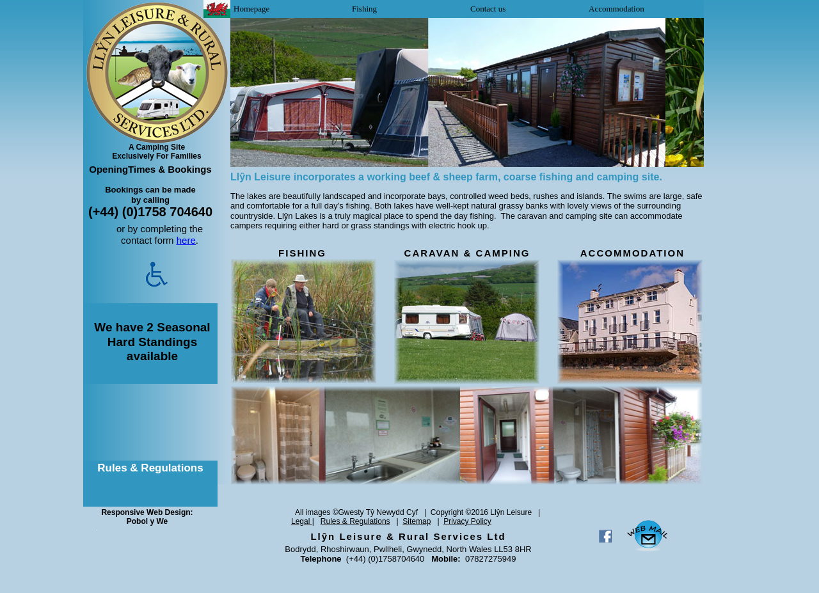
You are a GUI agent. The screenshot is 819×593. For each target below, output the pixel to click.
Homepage (251, 8)
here (186, 240)
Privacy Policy (467, 521)
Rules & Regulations (355, 521)
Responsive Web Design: (147, 512)
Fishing (364, 8)
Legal (301, 521)
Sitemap (416, 521)
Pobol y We (147, 521)
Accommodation (616, 8)
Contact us (487, 8)
